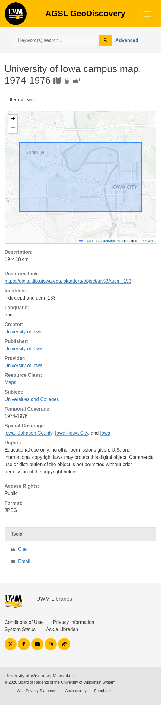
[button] (12, 119)
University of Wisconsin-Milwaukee (39, 675)
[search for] (56, 40)
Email (24, 561)
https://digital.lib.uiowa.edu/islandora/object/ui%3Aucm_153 (68, 281)
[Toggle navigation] (147, 14)
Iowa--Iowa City (71, 433)
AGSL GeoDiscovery (15, 15)
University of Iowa (24, 331)
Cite (22, 549)
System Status (20, 629)
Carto (151, 241)
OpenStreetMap (111, 241)
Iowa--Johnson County (28, 433)
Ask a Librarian (62, 629)
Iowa (105, 433)
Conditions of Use (24, 622)
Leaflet (86, 241)
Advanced (126, 40)
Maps (10, 382)
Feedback (102, 690)
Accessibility (76, 690)
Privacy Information (73, 622)
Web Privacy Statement (37, 690)
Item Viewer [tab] (22, 99)
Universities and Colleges (32, 399)
